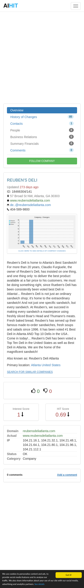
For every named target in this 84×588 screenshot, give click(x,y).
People (42, 130)
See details (39, 584)
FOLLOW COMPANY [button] (42, 161)
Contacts (42, 123)
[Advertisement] (42, 57)
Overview (16, 110)
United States (51, 365)
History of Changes (42, 117)
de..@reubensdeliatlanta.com (30, 205)
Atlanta (36, 365)
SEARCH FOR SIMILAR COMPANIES (30, 372)
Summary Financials (42, 143)
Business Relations (42, 137)
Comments (42, 150)
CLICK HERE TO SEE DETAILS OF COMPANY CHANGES (42, 251)
